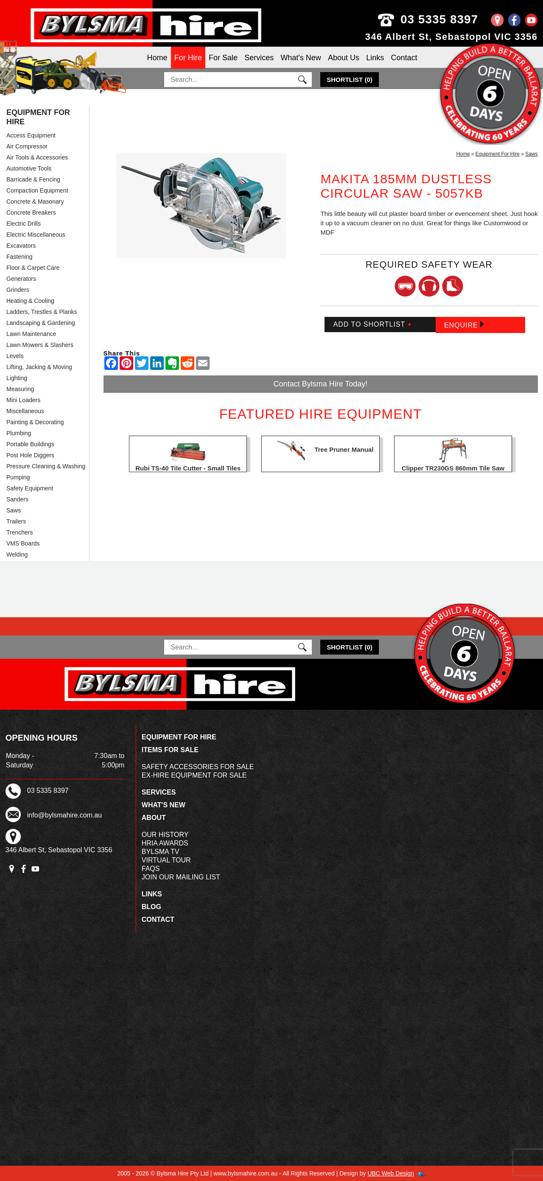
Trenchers (19, 532)
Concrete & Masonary (35, 201)
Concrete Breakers (31, 212)
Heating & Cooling (30, 300)
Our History (165, 834)
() (349, 79)
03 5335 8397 (445, 19)
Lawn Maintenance (31, 333)
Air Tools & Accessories (37, 157)
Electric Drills (23, 223)
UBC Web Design (390, 1173)
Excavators (21, 245)
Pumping (18, 477)
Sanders (17, 499)
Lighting (16, 378)
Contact (404, 57)
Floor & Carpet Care (32, 267)
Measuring (20, 389)
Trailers (16, 521)
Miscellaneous (25, 411)
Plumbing (18, 433)
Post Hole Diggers (30, 455)
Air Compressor (27, 146)
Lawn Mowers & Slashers (39, 344)
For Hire (188, 57)
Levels (14, 356)
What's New (300, 57)
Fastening (19, 256)
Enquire (464, 325)
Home (157, 57)
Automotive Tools (28, 168)
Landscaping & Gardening (40, 322)
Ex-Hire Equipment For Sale (194, 775)
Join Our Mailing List (181, 877)
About (154, 817)
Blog (151, 906)
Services (259, 57)
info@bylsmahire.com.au (64, 815)
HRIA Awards (165, 843)
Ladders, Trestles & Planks (41, 311)
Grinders (17, 289)
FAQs (151, 868)
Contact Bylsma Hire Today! (321, 384)
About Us (343, 57)
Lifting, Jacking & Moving (39, 367)
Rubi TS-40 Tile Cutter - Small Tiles (188, 468)
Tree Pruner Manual (343, 449)
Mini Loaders (23, 400)
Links (375, 57)
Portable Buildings (30, 444)
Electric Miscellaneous (35, 234)
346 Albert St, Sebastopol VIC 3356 (451, 36)
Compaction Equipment (37, 190)
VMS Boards (23, 543)
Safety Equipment (29, 488)
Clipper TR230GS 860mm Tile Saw (453, 468)
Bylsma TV (160, 851)
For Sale (223, 57)
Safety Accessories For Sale (198, 766)
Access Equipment (31, 135)
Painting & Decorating (35, 422)
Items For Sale (170, 749)
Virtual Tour (166, 860)
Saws (13, 510)
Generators (21, 278)
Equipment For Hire (38, 117)
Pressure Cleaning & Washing (45, 466)
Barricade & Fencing (33, 179)
